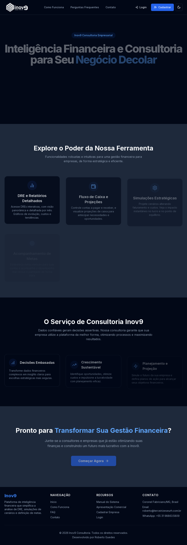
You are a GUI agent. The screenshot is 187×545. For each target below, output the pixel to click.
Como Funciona (54, 7)
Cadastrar (162, 7)
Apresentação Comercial (111, 507)
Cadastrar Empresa (107, 512)
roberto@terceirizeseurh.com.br (161, 510)
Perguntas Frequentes (84, 7)
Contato (111, 7)
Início (53, 501)
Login (141, 7)
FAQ (52, 512)
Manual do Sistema (107, 501)
